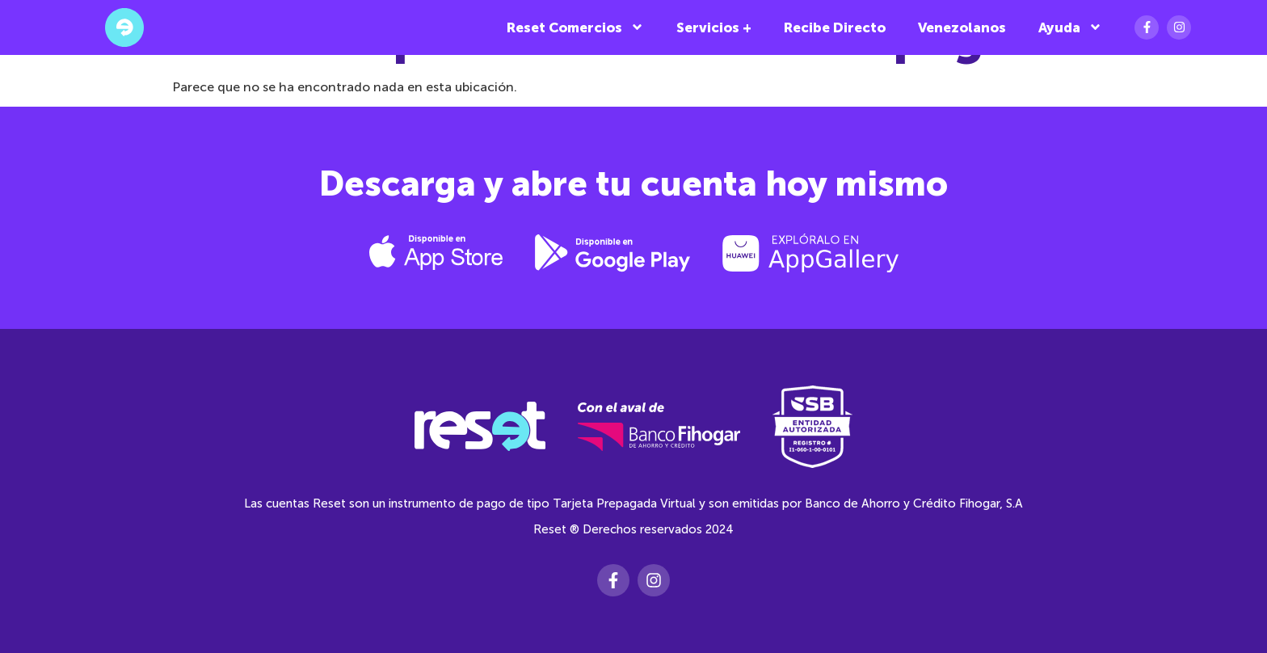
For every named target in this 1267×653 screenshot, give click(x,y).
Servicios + (713, 27)
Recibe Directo (835, 27)
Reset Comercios (575, 27)
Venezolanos (962, 27)
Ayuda (1070, 27)
